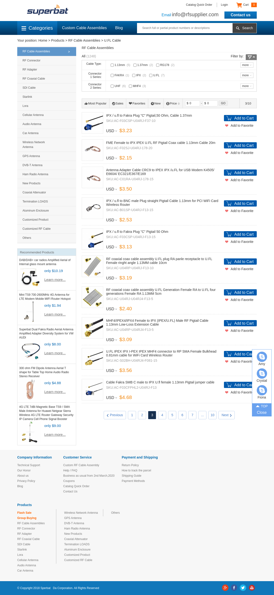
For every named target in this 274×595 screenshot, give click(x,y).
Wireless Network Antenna (34, 145)
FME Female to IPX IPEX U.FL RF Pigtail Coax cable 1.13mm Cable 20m (160, 143)
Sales (118, 103)
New (156, 103)
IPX (139, 75)
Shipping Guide (131, 475)
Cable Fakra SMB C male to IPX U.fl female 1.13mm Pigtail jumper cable (160, 382)
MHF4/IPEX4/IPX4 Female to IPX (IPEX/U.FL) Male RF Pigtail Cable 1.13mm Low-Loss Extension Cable (157, 322)
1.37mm (143, 65)
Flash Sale (24, 512)
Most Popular (96, 103)
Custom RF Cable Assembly (81, 465)
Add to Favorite (242, 125)
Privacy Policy (26, 481)
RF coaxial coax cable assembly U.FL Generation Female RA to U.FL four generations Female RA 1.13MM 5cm (161, 291)
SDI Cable (29, 87)
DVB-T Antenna (32, 165)
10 (213, 415)
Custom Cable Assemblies (84, 28)
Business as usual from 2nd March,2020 (88, 475)
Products (57, 40)
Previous (115, 415)
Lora (25, 106)
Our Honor (24, 470)
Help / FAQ (70, 470)
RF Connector (31, 60)
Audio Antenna (32, 124)
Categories (37, 28)
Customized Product (35, 219)
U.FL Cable (112, 40)
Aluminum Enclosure (36, 210)
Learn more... (55, 280)
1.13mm (121, 65)
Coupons (69, 481)
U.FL (157, 75)
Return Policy (130, 465)
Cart (246, 5)
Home (42, 40)
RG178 (165, 65)
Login (224, 4)
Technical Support (28, 465)
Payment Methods (133, 481)
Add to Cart (244, 118)
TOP (262, 406)
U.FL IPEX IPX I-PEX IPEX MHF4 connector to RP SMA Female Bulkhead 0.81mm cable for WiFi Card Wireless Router (161, 353)
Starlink (27, 96)
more (245, 65)
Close (262, 412)
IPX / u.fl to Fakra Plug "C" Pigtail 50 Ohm (137, 232)
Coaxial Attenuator (34, 192)
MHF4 (138, 86)
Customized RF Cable (37, 228)
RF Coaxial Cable (34, 78)
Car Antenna (31, 133)
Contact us (241, 15)
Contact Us (70, 491)
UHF (119, 86)
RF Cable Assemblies (84, 40)
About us (23, 475)
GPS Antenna (31, 156)
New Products (31, 183)
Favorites (137, 103)
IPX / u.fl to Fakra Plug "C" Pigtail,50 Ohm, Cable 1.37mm (149, 115)
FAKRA (120, 75)
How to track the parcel (136, 470)
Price (173, 103)
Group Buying (26, 518)
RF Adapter (30, 69)
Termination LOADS (35, 201)
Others (27, 238)
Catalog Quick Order (199, 4)
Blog (119, 28)
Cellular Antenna (33, 115)
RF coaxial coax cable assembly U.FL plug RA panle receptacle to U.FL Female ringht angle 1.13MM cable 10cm (159, 261)
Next (227, 415)
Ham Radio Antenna (35, 174)
